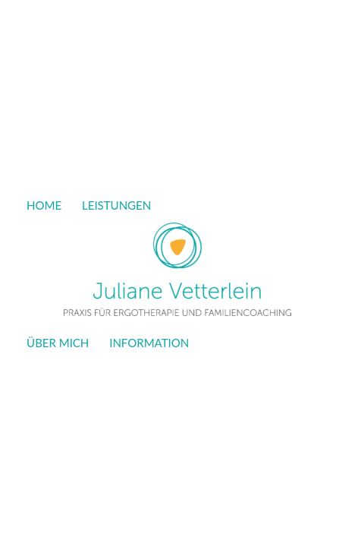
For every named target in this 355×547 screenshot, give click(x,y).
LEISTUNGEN (116, 205)
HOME (44, 205)
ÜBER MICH (58, 342)
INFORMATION (149, 342)
